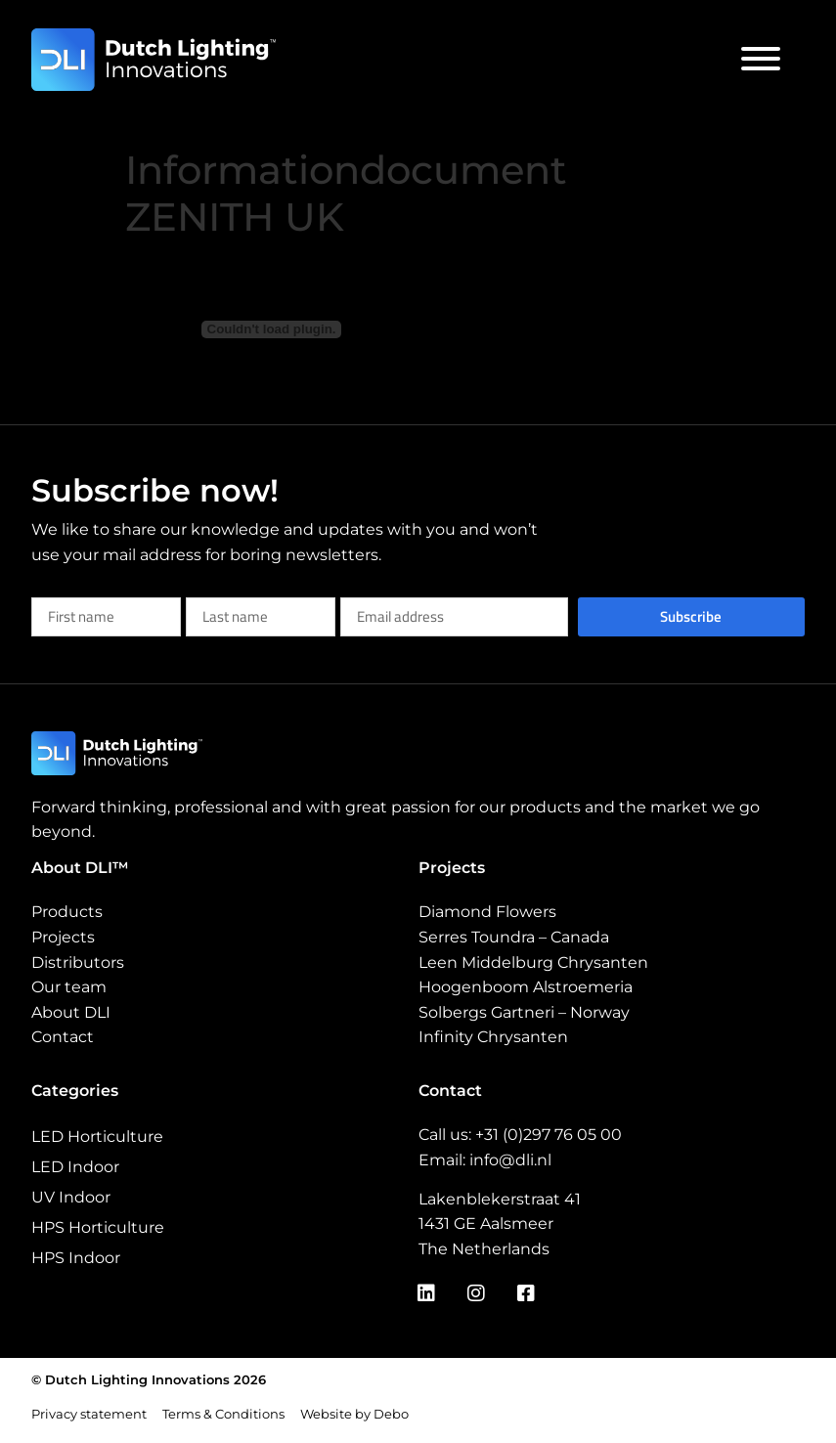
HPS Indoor (75, 1257)
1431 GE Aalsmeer (485, 1223)
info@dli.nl (510, 1160)
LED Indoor (75, 1167)
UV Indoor (70, 1197)
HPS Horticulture (97, 1227)
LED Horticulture (97, 1136)
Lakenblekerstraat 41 (499, 1199)
